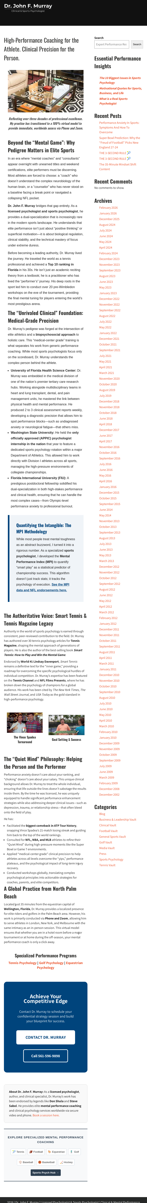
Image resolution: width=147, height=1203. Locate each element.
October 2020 (108, 384)
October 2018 (108, 413)
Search (99, 38)
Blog (102, 814)
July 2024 (105, 230)
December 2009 (109, 743)
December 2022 (109, 299)
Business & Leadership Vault (117, 819)
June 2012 (106, 595)
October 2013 (108, 527)
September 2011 (109, 646)
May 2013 (105, 555)
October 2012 (108, 578)
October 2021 (108, 344)
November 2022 (109, 304)
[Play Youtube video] (46, 91)
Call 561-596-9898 (45, 1055)
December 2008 (109, 789)
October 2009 (108, 755)
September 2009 (109, 760)
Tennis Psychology (22, 963)
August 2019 (107, 390)
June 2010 (106, 709)
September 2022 (109, 310)
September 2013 (109, 532)
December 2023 (109, 259)
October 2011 (107, 641)
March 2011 (106, 663)
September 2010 (109, 692)
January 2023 (108, 293)
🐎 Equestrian (56, 1151)
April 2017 (105, 441)
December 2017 (109, 430)
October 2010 (108, 686)
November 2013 (109, 521)
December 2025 (109, 219)
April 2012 (105, 606)
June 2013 (106, 549)
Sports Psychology (111, 859)
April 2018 (105, 424)
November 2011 (109, 635)
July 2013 (105, 544)
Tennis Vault (107, 865)
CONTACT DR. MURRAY (46, 1037)
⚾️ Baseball (26, 1162)
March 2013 (106, 561)
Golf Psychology (51, 963)
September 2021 (109, 350)
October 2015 (108, 498)
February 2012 (108, 618)
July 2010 (105, 703)
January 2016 (108, 487)
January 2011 (107, 669)
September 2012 (109, 584)
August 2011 (107, 652)
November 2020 (109, 379)
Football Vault (108, 831)
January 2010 (108, 738)
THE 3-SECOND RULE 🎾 (115, 153)
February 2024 (108, 253)
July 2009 (105, 766)
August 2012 (107, 589)
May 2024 (105, 242)
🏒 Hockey (66, 1162)
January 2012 (108, 624)
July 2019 (105, 396)
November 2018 (109, 407)
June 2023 (106, 282)
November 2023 (109, 265)
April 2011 (105, 658)
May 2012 (105, 601)
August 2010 (107, 698)
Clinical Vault (107, 825)
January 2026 (108, 213)
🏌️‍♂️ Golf (74, 1151)
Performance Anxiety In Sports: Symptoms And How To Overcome (119, 127)
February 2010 (108, 732)
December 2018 (109, 401)
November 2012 (109, 572)
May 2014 (105, 515)
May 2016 (105, 475)
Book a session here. (46, 1115)
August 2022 (107, 316)
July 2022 (105, 322)
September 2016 (109, 458)
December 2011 (109, 629)
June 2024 (106, 236)
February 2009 (108, 783)
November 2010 (109, 681)
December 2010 (109, 675)
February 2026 (108, 208)
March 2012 (106, 612)
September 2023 (109, 270)
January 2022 (108, 333)
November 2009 (109, 749)
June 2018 (106, 418)
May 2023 (105, 287)
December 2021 (109, 339)
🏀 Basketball (46, 1162)
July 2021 (105, 356)
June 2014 (106, 510)
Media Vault (107, 848)
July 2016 (105, 464)
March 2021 (106, 373)
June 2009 (106, 772)
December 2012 (109, 567)
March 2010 (106, 726)
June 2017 (106, 435)
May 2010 (105, 715)
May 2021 (105, 361)
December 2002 (109, 795)
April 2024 (105, 247)
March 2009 (106, 777)
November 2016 (109, 447)
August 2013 (107, 538)
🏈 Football (36, 1151)
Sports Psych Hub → (45, 1172)
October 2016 (108, 453)
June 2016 (106, 470)
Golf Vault (105, 842)
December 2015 (109, 492)
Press (102, 854)
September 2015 (109, 504)
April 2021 (105, 367)
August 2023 (107, 276)
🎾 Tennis (18, 1151)
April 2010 (105, 720)
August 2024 (107, 225)
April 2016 (105, 481)
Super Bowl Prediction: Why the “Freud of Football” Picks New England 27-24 (119, 142)
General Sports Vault (112, 837)
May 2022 (105, 327)
